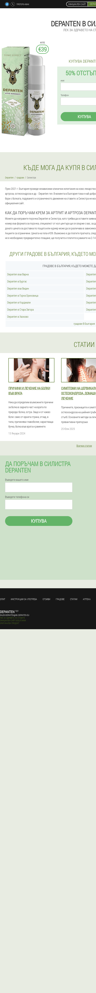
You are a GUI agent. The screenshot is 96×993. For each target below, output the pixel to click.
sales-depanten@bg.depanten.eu (14, 615)
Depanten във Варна (18, 274)
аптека (87, 599)
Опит (2, 599)
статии (73, 599)
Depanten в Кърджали (19, 302)
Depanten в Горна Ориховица (22, 295)
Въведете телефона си (17, 497)
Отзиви (46, 599)
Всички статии (84, 445)
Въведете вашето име (16, 479)
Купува (38, 521)
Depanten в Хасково (17, 316)
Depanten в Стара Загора (20, 309)
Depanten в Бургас (17, 281)
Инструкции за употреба (24, 599)
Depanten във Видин (18, 288)
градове (60, 599)
